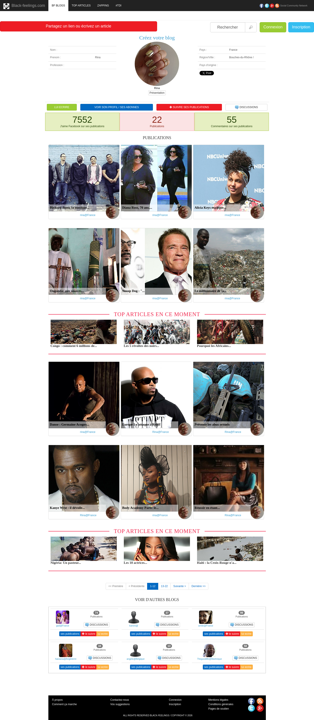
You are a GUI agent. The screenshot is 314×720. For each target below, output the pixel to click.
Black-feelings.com (24, 6)
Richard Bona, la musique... (69, 207)
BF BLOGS (58, 5)
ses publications (70, 633)
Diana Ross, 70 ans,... (137, 207)
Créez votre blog (157, 38)
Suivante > (179, 586)
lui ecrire (103, 633)
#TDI (118, 5)
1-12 (152, 586)
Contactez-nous (119, 699)
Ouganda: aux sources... (67, 291)
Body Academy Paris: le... (140, 508)
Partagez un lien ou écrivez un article (78, 26)
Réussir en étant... (207, 508)
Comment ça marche (64, 704)
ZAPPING (103, 5)
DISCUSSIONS (246, 107)
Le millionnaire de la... (211, 291)
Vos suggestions (120, 704)
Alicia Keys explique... (210, 207)
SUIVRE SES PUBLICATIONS (189, 107)
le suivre (88, 633)
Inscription (301, 27)
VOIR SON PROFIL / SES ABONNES (117, 107)
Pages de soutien (218, 708)
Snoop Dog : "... (133, 291)
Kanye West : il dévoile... (67, 508)
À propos (57, 699)
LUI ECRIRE (61, 107)
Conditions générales (220, 704)
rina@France (88, 215)
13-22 (164, 586)
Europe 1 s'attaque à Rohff (141, 424)
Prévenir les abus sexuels (212, 424)
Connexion (272, 27)
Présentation (157, 92)
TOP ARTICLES (81, 5)
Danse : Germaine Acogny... (69, 424)
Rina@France (160, 432)
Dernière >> (198, 586)
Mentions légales (218, 699)
